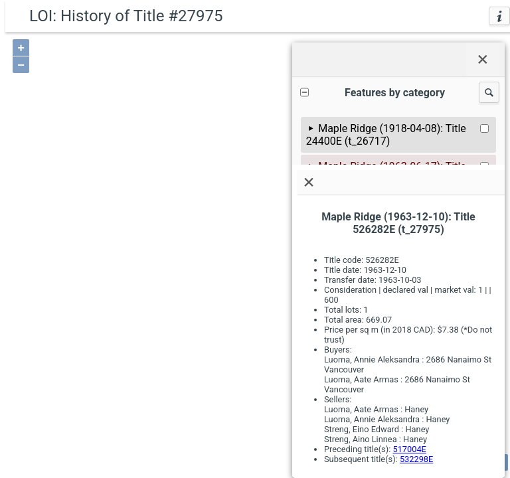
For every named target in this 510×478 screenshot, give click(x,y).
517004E (409, 449)
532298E (416, 459)
